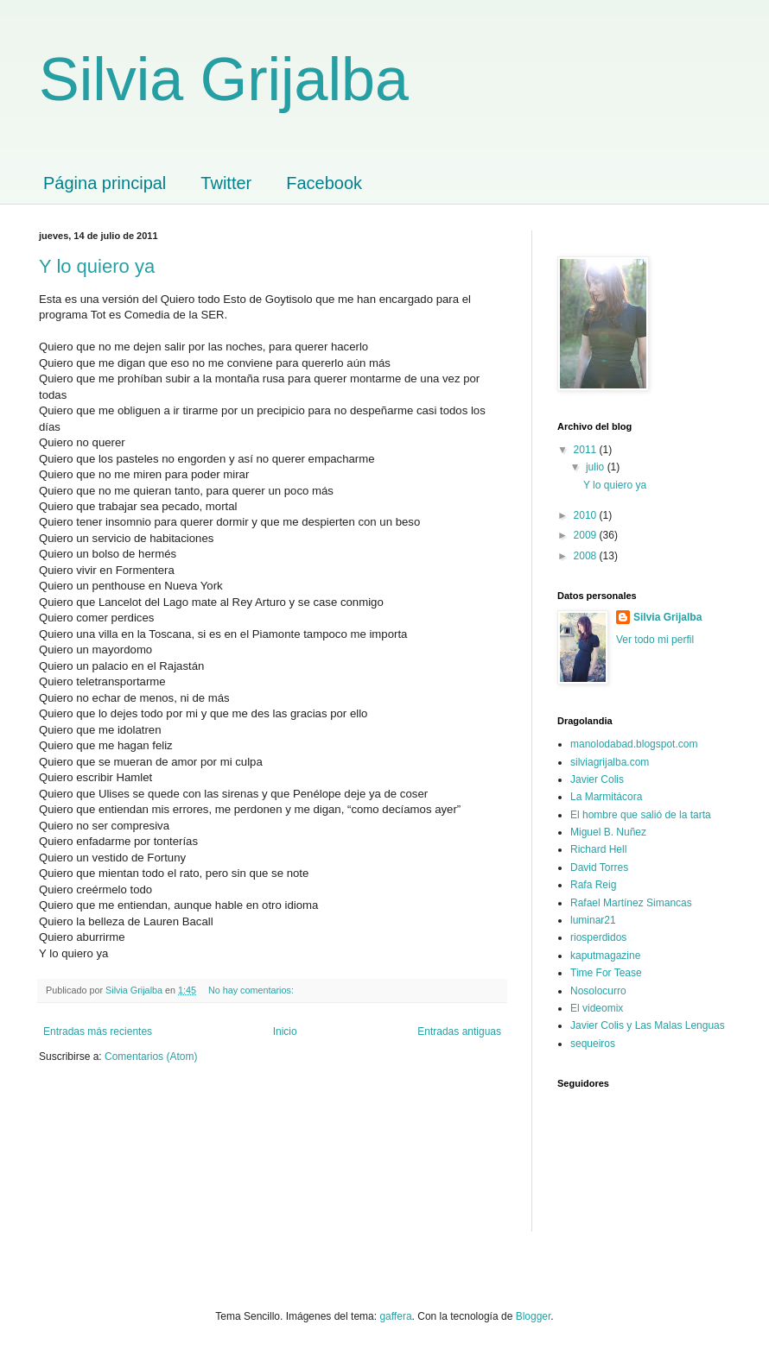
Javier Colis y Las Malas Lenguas (647, 1025)
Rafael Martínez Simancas (631, 903)
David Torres (599, 867)
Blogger (533, 1316)
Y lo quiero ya (97, 266)
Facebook (324, 182)
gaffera (395, 1316)
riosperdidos (598, 937)
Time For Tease (606, 973)
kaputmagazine (605, 955)
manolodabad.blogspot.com (633, 744)
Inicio (285, 1031)
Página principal (104, 182)
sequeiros (592, 1044)
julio (596, 467)
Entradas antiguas (459, 1031)
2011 (587, 450)
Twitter (225, 182)
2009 (587, 535)
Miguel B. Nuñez (608, 832)
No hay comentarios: (252, 990)
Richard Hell (598, 849)
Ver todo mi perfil (655, 640)
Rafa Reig (593, 885)
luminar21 (593, 920)
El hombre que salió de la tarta (640, 815)
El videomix (596, 1008)
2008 (587, 556)
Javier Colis (597, 779)
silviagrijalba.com (609, 762)
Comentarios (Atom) (151, 1056)
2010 (587, 515)
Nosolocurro (598, 991)
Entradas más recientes (97, 1031)
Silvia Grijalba (224, 79)
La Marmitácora (606, 797)
